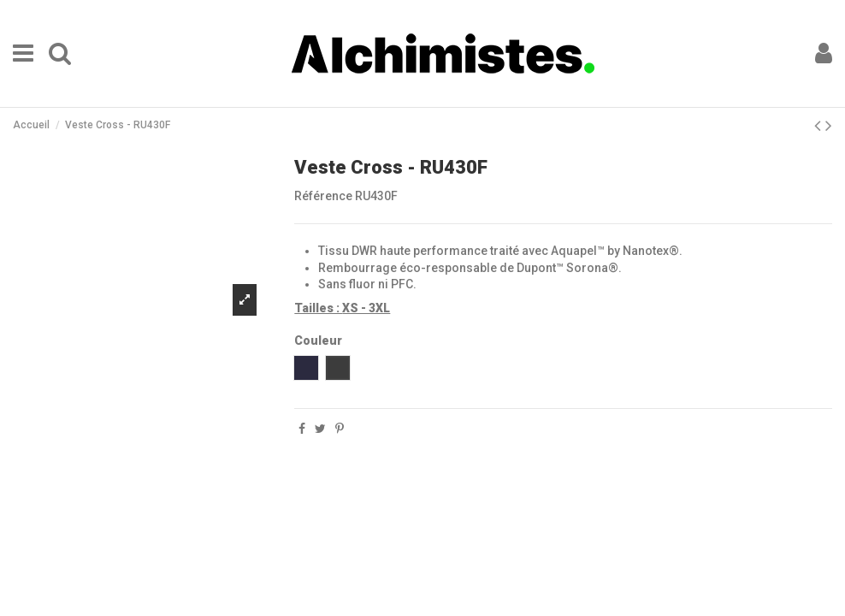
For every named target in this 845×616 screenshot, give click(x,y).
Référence (323, 196)
